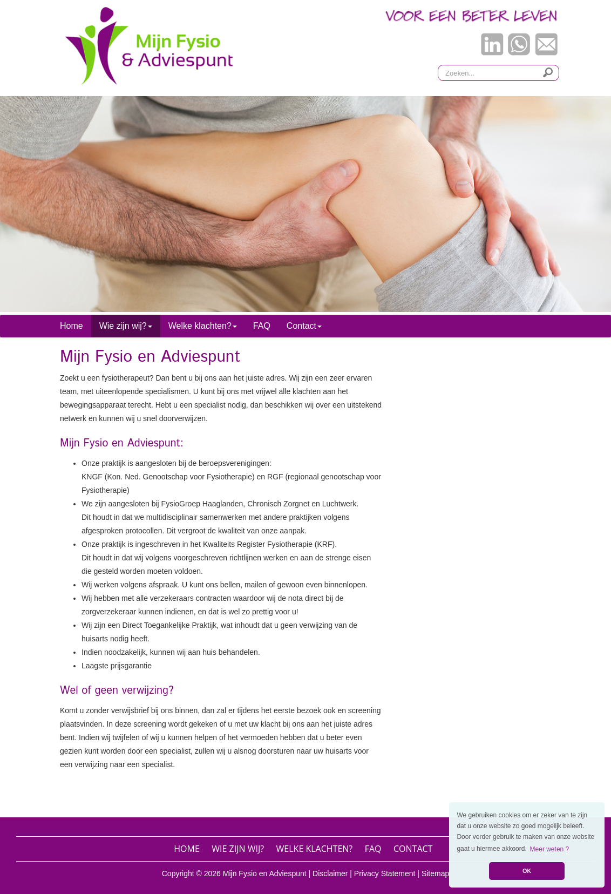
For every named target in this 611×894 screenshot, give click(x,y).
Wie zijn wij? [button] (125, 325)
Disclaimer (330, 873)
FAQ (261, 325)
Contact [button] (304, 325)
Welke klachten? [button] (202, 325)
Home (71, 325)
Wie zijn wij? (238, 849)
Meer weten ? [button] (549, 849)
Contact (412, 849)
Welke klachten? (314, 849)
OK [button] (526, 871)
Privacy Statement (385, 873)
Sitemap (435, 873)
